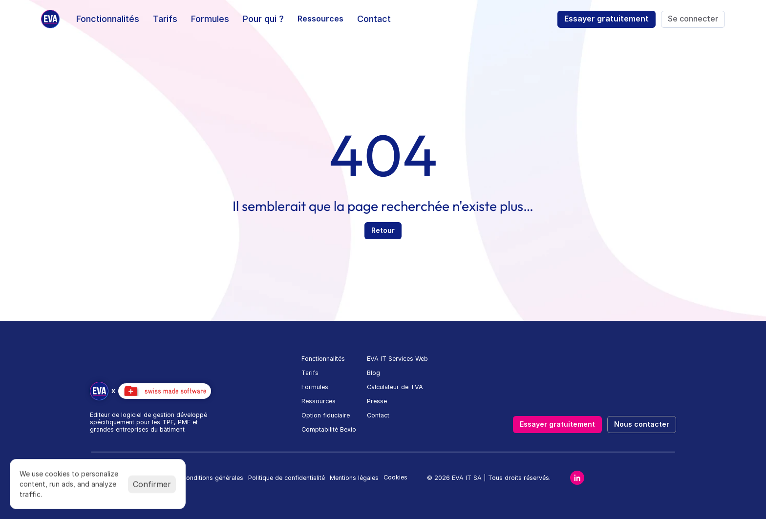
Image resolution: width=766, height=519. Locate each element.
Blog (373, 372)
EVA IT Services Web (397, 358)
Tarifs (310, 372)
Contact (378, 415)
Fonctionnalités (323, 358)
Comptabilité (319, 429)
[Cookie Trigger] (395, 478)
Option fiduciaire (325, 415)
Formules (314, 387)
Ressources (318, 401)
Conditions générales (212, 477)
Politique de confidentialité (286, 477)
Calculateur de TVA (395, 387)
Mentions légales (354, 477)
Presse (377, 401)
